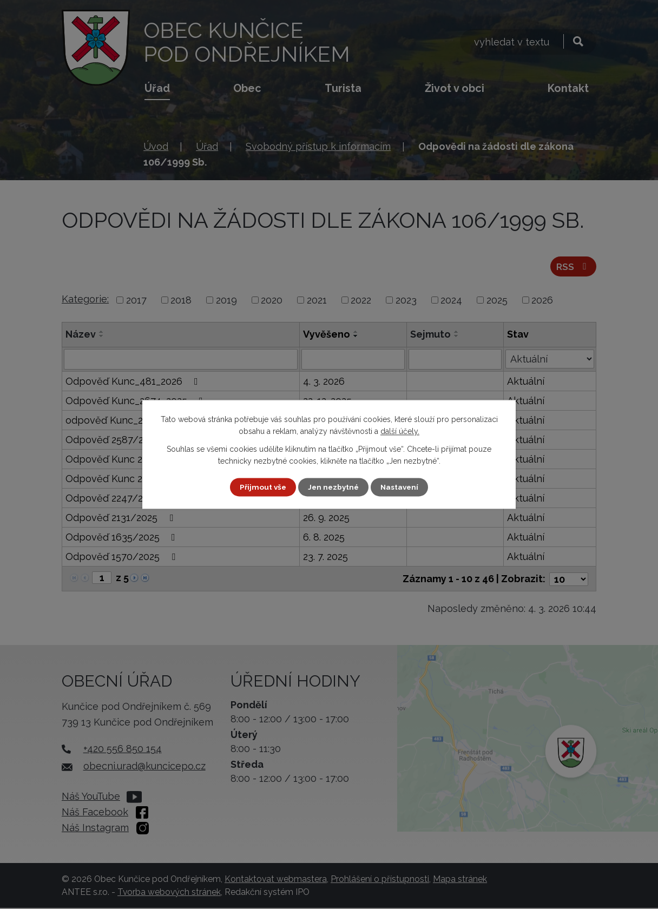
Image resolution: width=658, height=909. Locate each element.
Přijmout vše (261, 487)
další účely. (399, 431)
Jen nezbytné (333, 487)
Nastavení (401, 487)
